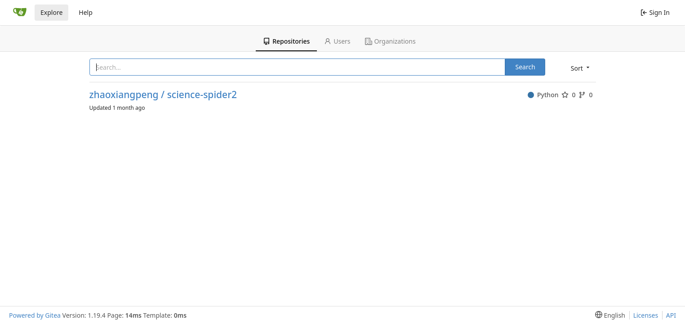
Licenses (645, 315)
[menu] (579, 67)
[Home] (20, 12)
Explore (51, 12)
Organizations (390, 41)
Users (337, 41)
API (671, 315)
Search (525, 67)
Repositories (286, 41)
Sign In (655, 12)
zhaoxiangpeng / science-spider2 (163, 95)
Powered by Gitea (35, 315)
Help (86, 12)
